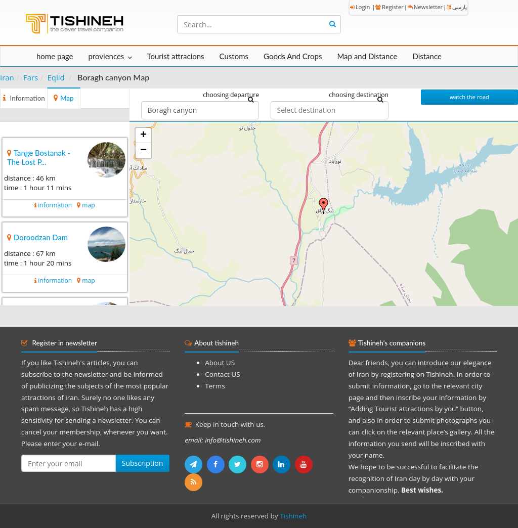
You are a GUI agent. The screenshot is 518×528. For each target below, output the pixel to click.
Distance (427, 56)
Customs (234, 56)
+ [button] (143, 135)
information (55, 205)
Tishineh (293, 515)
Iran (7, 77)
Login (360, 7)
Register (389, 7)
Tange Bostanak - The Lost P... (38, 157)
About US (220, 362)
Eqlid (56, 77)
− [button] (143, 150)
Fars (30, 77)
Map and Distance (367, 56)
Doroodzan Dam (41, 237)
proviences (106, 56)
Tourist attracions (175, 56)
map (88, 205)
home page (54, 56)
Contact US (222, 374)
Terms (215, 385)
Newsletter (425, 7)
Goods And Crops (293, 56)
